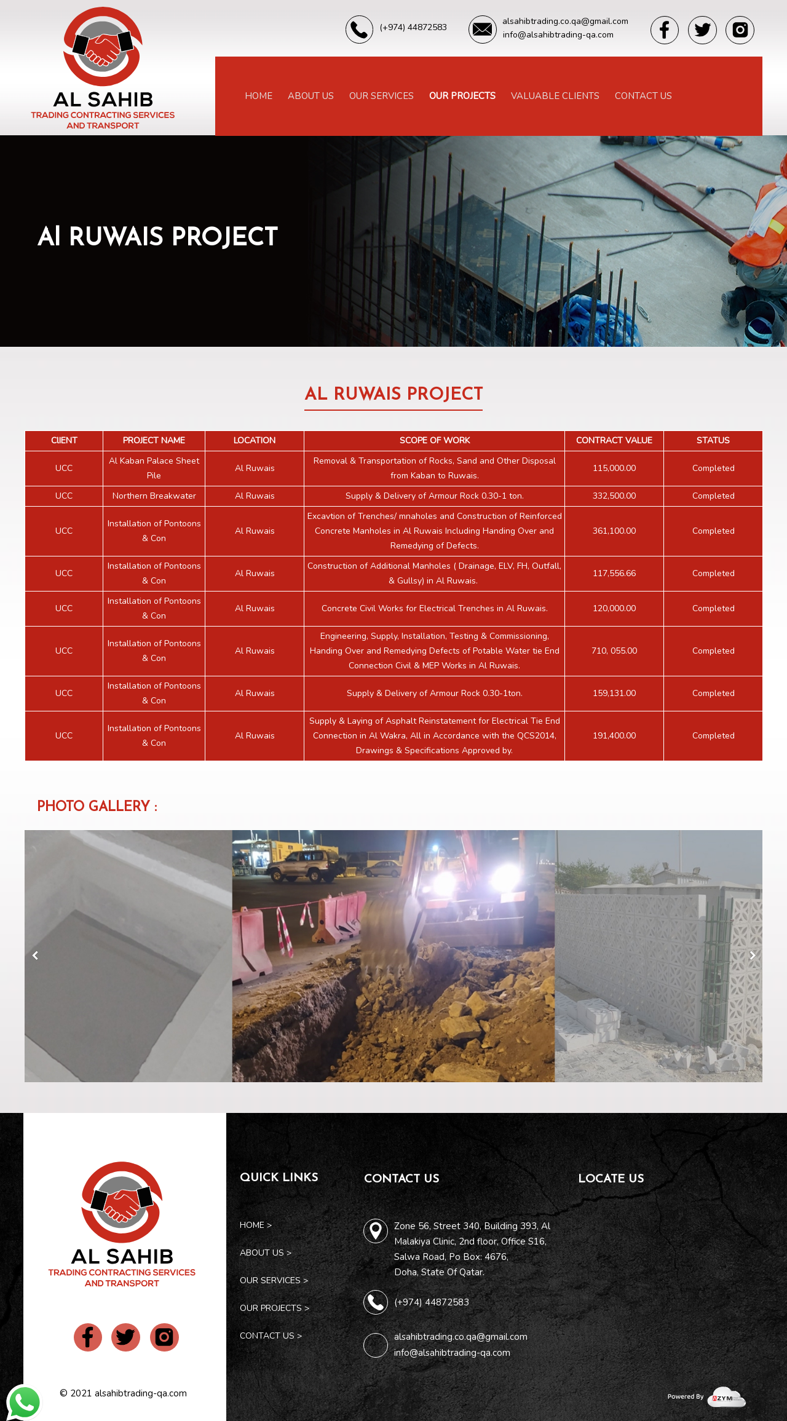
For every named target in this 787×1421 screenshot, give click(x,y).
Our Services (381, 96)
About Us (311, 96)
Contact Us (643, 96)
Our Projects (462, 96)
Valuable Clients (555, 96)
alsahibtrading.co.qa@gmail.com (461, 1337)
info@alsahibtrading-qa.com (452, 1353)
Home (258, 96)
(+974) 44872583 (431, 1302)
